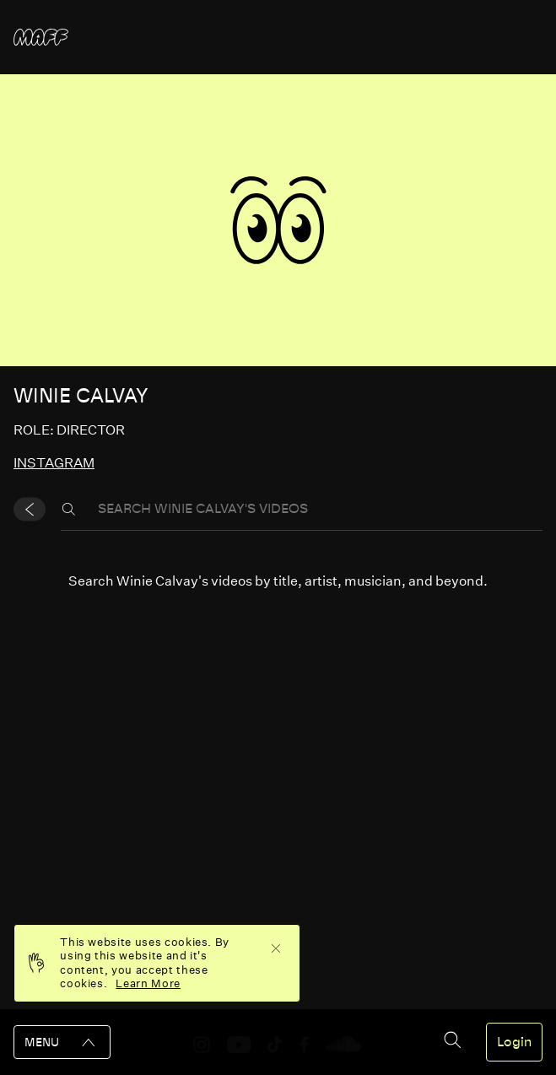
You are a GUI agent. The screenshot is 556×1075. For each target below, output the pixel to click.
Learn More (148, 983)
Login (514, 1042)
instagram (53, 463)
